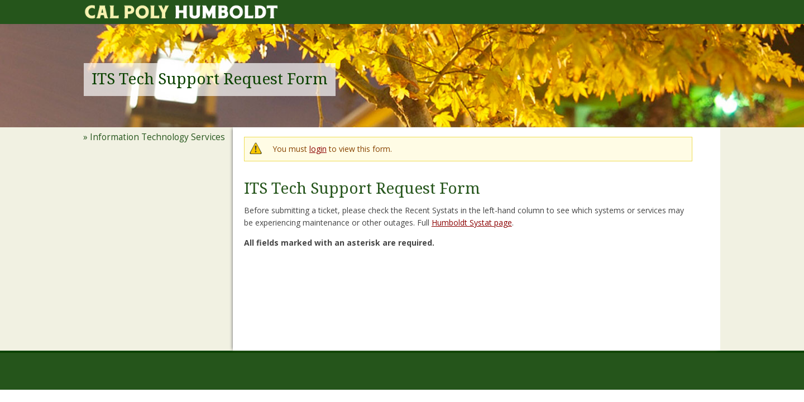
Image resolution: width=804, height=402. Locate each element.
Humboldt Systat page (472, 222)
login (318, 148)
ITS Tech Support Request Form (210, 79)
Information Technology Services (157, 137)
